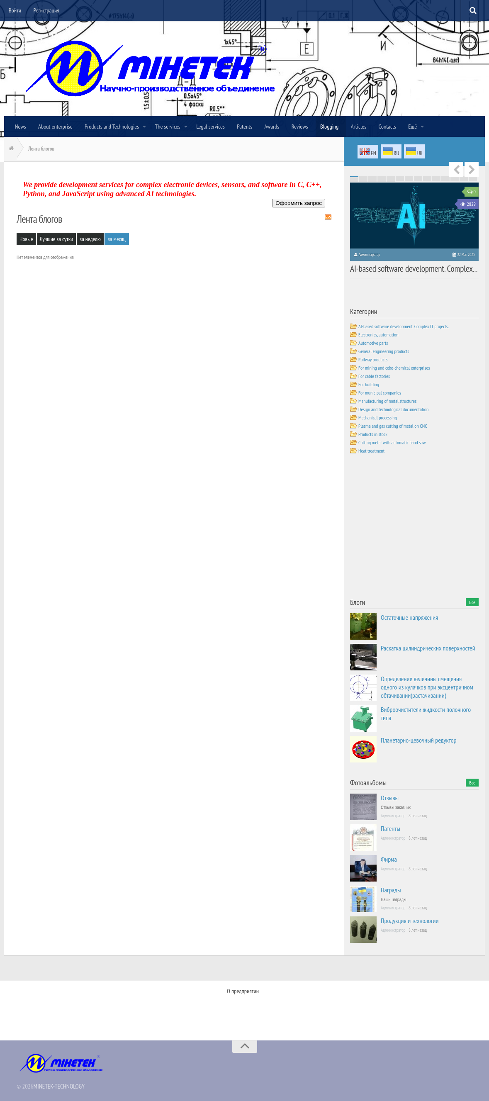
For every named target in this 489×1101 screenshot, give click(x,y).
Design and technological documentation (393, 409)
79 (427, 180)
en (368, 152)
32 (381, 178)
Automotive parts (373, 342)
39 (445, 178)
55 (464, 179)
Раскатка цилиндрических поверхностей (428, 647)
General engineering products (383, 351)
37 (427, 178)
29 (354, 178)
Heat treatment (371, 450)
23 (427, 177)
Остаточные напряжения (409, 617)
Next (472, 169)
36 (418, 178)
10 (436, 176)
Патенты (390, 828)
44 (363, 179)
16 (363, 177)
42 (473, 178)
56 (473, 179)
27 (464, 177)
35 (409, 178)
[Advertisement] (412, 527)
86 (363, 181)
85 (354, 181)
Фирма (389, 859)
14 (473, 176)
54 (454, 179)
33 (391, 178)
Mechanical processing (377, 417)
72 (363, 180)
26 (454, 177)
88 (381, 181)
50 (418, 179)
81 (445, 180)
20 (400, 177)
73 (372, 180)
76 (400, 180)
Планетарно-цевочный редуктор (419, 740)
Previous (456, 169)
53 (445, 179)
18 (381, 177)
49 (409, 179)
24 (436, 177)
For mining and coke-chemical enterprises (394, 367)
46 (381, 179)
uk (414, 152)
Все (472, 602)
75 (391, 180)
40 (454, 178)
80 (436, 180)
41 (464, 178)
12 (454, 176)
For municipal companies (379, 392)
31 (372, 178)
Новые (26, 239)
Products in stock (372, 434)
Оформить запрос (298, 203)
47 (391, 179)
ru (391, 152)
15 (354, 177)
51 (427, 179)
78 (418, 180)
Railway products (372, 359)
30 (363, 178)
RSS (328, 217)
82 (454, 180)
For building (368, 384)
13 (464, 176)
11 (445, 176)
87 (372, 181)
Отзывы (390, 797)
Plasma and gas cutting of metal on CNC (392, 425)
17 (372, 177)
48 (400, 179)
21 (409, 177)
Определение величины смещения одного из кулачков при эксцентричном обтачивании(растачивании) (427, 686)
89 (391, 181)
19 (391, 177)
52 (436, 179)
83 (464, 180)
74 (381, 180)
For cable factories (374, 376)
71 (354, 180)
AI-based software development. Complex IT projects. (410, 267)
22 (418, 177)
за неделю (90, 239)
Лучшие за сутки (56, 239)
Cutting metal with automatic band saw (392, 442)
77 (409, 180)
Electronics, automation (378, 334)
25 (445, 177)
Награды (391, 889)
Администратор (369, 254)
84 (473, 180)
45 (372, 179)
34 (400, 178)
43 (354, 179)
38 (436, 178)
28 (473, 177)
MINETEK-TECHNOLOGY (59, 1084)
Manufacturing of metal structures (387, 400)
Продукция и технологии (410, 920)
